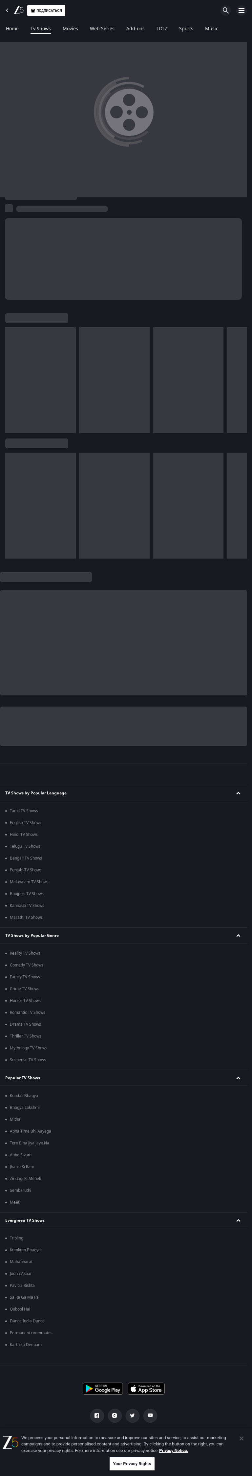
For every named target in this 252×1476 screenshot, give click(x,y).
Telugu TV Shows (25, 846)
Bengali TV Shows (26, 858)
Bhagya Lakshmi (25, 1108)
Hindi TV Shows (24, 835)
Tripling (16, 1238)
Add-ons (135, 29)
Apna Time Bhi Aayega (30, 1131)
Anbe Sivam (21, 1155)
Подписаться (46, 10)
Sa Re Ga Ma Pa (24, 1297)
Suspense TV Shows (28, 1060)
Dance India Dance (27, 1321)
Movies (70, 29)
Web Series (102, 29)
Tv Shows (41, 29)
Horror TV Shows (25, 1001)
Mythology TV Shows (28, 1048)
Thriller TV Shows (25, 1036)
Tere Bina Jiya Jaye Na (29, 1143)
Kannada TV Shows (27, 906)
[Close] (241, 1438)
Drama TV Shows (25, 1024)
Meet (14, 1202)
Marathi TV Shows (26, 917)
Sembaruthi (20, 1190)
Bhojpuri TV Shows (27, 894)
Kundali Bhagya (24, 1096)
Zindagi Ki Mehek (25, 1179)
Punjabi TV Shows (26, 870)
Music (211, 29)
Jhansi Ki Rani (22, 1167)
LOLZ (162, 29)
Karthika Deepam (26, 1345)
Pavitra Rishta (22, 1285)
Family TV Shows (25, 977)
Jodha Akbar (21, 1274)
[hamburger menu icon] (241, 10)
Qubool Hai (20, 1309)
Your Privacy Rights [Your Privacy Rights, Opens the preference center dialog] (132, 1463)
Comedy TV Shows (26, 965)
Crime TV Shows (24, 989)
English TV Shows (25, 823)
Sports (186, 29)
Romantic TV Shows (27, 1012)
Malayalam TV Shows (29, 882)
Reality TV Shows (25, 953)
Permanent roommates (31, 1333)
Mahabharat (21, 1262)
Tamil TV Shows (24, 811)
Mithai (15, 1119)
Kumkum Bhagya (25, 1250)
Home (12, 29)
